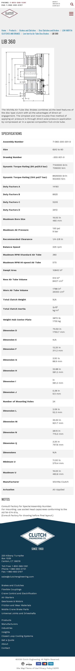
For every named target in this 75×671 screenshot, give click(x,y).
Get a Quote (8, 640)
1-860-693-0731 (17, 569)
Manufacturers (10, 624)
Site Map (21, 668)
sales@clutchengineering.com (18, 576)
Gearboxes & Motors (12, 601)
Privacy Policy (45, 668)
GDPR (56, 668)
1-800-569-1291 (18, 3)
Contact (56, 6)
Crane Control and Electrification (19, 593)
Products (6, 620)
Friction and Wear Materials (16, 605)
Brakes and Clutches (13, 585)
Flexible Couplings (11, 589)
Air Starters (8, 597)
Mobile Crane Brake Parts (15, 609)
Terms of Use (32, 668)
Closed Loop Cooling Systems (17, 636)
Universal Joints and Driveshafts (19, 613)
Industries (7, 628)
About (55, 2)
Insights (56, 4)
